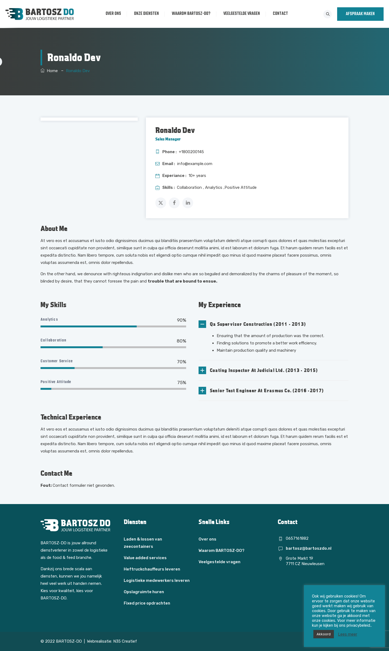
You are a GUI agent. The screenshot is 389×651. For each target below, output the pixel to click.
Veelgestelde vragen (242, 13)
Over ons (114, 13)
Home (49, 70)
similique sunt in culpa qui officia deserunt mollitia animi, (168, 248)
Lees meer (347, 634)
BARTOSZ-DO (69, 641)
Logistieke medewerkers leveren (157, 580)
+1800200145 (191, 151)
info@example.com (194, 163)
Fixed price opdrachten (147, 603)
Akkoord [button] (324, 634)
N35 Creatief (125, 641)
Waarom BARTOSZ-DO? (191, 13)
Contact (281, 13)
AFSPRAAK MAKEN (360, 14)
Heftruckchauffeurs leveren (152, 569)
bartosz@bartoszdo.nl (308, 548)
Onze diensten (147, 13)
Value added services (145, 557)
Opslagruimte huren (144, 591)
